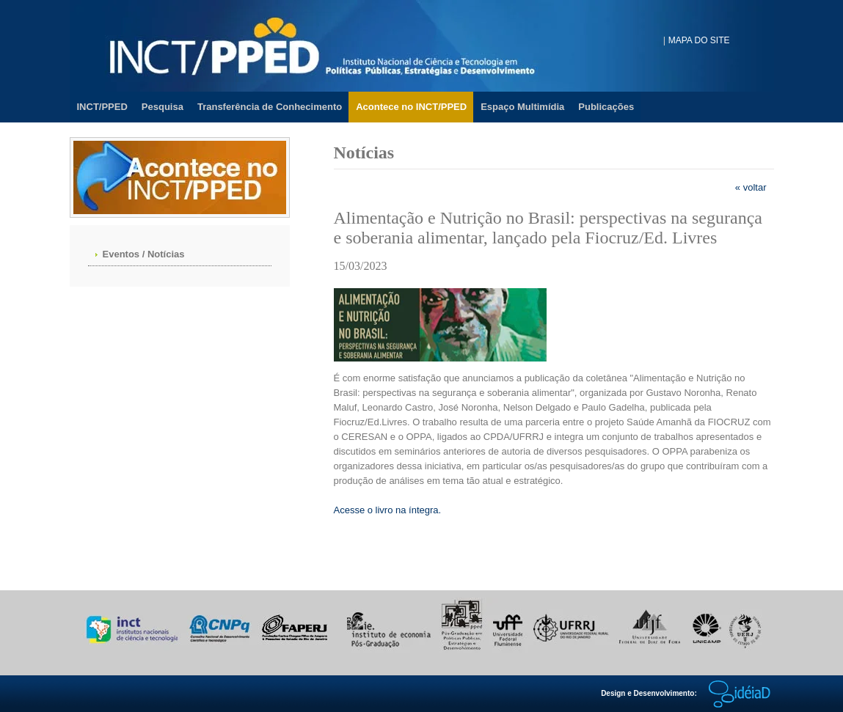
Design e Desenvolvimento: (687, 693)
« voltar (751, 187)
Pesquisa (162, 106)
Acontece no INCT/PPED (411, 106)
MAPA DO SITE (699, 40)
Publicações (606, 106)
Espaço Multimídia (522, 106)
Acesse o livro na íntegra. (388, 509)
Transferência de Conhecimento (269, 106)
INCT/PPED (102, 106)
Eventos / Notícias (144, 254)
